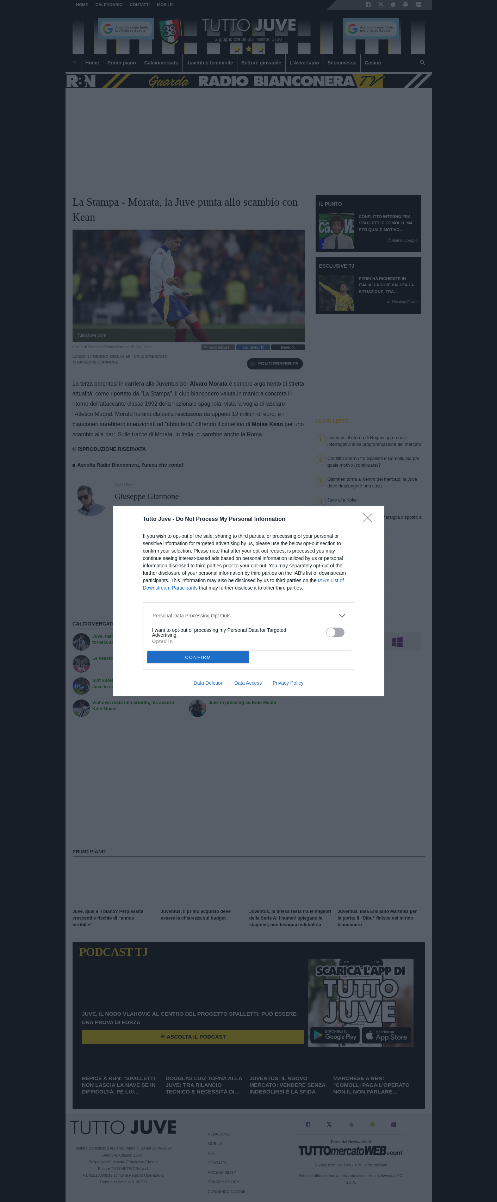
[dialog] (248, 601)
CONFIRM (198, 657)
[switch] (335, 632)
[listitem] (248, 615)
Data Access (248, 683)
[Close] (370, 520)
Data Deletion (209, 683)
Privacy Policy (288, 683)
